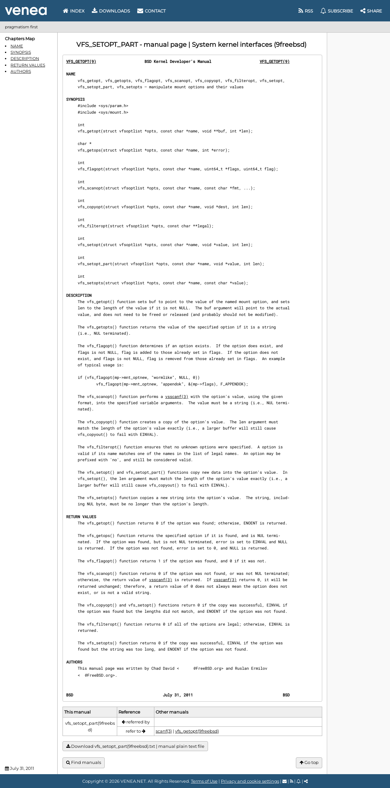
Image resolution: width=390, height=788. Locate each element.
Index (74, 11)
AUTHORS (21, 71)
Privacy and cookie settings (250, 781)
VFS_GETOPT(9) (81, 61)
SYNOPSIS (21, 52)
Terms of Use (204, 781)
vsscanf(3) (176, 396)
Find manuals (83, 762)
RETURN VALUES (28, 65)
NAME (17, 45)
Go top (309, 762)
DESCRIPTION (25, 58)
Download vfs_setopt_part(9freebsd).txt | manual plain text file (135, 746)
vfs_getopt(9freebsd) (197, 731)
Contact (151, 11)
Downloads (111, 11)
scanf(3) (164, 731)
